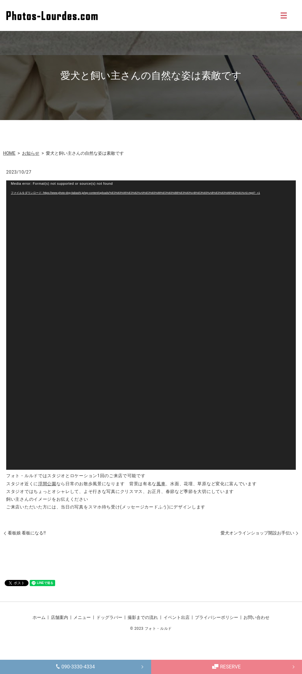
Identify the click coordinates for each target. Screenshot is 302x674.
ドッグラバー (109, 617)
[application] (151, 325)
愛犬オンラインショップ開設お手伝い (257, 532)
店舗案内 (59, 617)
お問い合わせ (256, 617)
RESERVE (226, 667)
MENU (284, 15)
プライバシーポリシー (216, 617)
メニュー (82, 617)
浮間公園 (47, 483)
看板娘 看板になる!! (27, 532)
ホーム (39, 617)
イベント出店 (177, 617)
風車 (160, 483)
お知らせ (30, 153)
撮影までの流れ (143, 617)
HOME (9, 153)
